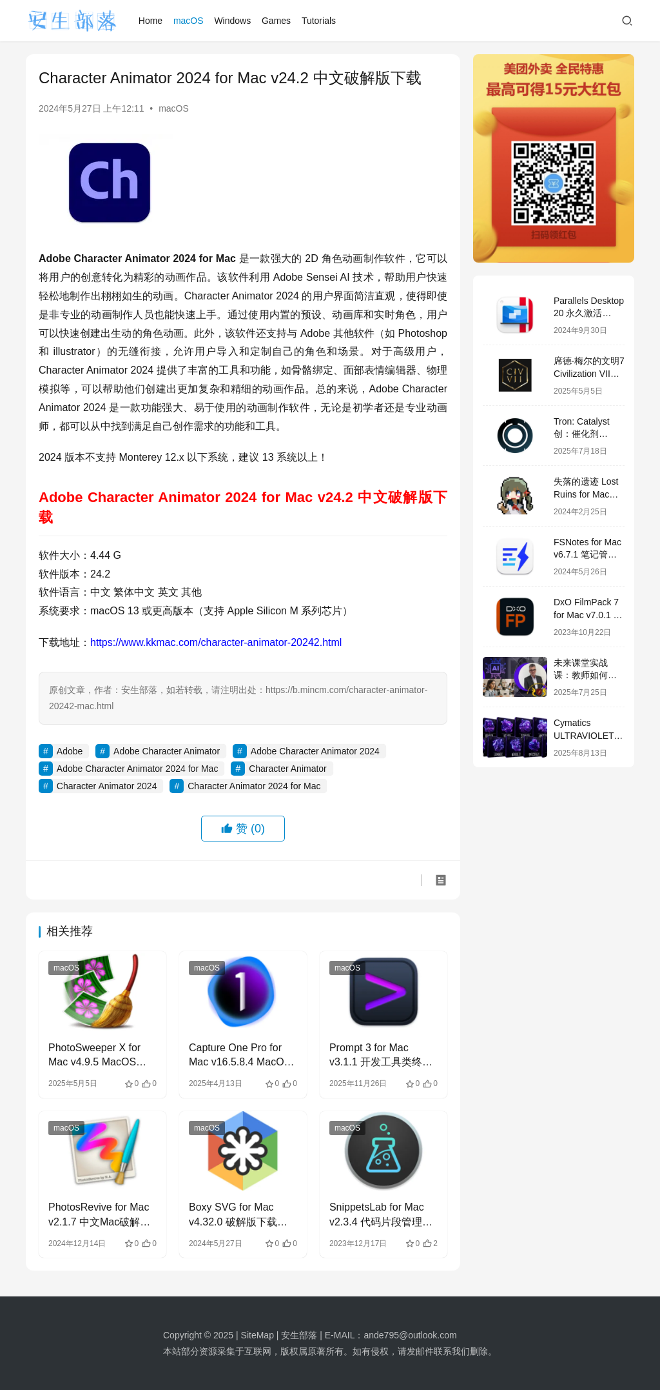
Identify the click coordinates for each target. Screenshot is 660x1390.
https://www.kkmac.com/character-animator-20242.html (216, 642)
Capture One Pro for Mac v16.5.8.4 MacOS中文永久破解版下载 (240, 1056)
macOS (188, 20)
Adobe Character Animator (166, 751)
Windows (232, 20)
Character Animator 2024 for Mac (254, 786)
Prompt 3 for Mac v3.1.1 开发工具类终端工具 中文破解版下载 (380, 1056)
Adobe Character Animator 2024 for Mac (137, 768)
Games (276, 20)
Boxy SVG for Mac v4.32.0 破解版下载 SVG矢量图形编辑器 (236, 1215)
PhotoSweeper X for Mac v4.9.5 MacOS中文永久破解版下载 (97, 1056)
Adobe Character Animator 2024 (315, 751)
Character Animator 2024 (107, 786)
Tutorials (319, 20)
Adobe (69, 751)
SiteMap (257, 1335)
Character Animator (288, 768)
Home (150, 20)
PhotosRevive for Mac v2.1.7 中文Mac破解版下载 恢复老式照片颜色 (101, 1215)
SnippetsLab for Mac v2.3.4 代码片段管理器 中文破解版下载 (380, 1215)
